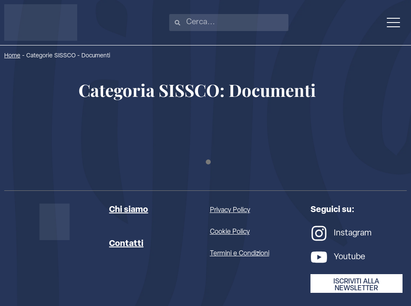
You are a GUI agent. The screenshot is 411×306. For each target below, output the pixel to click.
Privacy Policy (230, 210)
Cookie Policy (230, 232)
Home (12, 56)
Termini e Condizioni (239, 253)
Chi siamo (128, 210)
